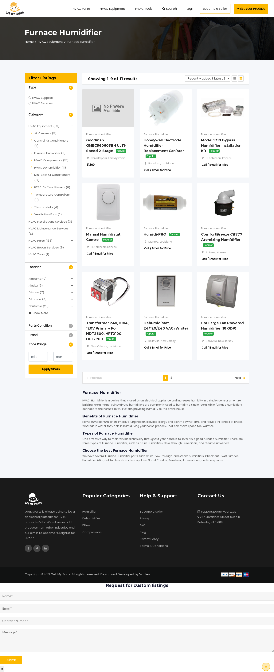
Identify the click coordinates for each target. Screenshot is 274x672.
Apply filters (51, 369)
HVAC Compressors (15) (51, 160)
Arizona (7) (36, 292)
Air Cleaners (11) (45, 133)
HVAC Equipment (112, 8)
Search (171, 8)
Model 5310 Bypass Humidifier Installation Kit (221, 145)
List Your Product (252, 8)
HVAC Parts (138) (41, 241)
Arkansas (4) (38, 299)
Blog (143, 532)
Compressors (92, 532)
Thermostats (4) (46, 207)
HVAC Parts (81, 8)
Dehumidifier (91, 518)
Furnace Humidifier (98, 134)
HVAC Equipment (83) (44, 126)
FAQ (142, 525)
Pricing (144, 518)
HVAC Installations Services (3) (50, 222)
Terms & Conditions (154, 546)
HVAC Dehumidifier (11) (50, 168)
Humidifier (89, 512)
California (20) (39, 306)
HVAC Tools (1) (39, 254)
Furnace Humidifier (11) (50, 153)
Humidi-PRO (155, 234)
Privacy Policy (149, 539)
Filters (86, 525)
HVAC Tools (143, 8)
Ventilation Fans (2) (48, 214)
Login (190, 8)
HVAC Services (42, 103)
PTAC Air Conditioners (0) (52, 187)
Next (240, 378)
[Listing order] (207, 78)
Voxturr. (145, 574)
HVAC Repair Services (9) (46, 247)
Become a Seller (215, 8)
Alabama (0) (38, 279)
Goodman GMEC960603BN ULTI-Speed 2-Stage (106, 145)
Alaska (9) (36, 285)
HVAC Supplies (42, 98)
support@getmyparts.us (218, 512)
